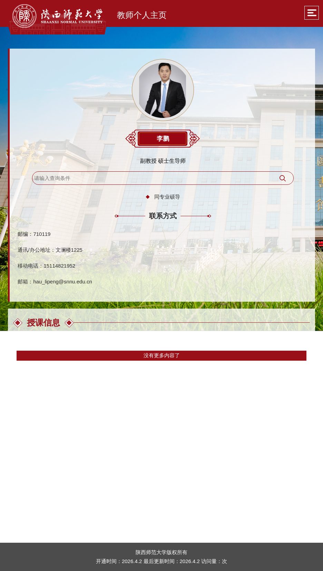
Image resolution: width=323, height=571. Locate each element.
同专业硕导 (167, 197)
